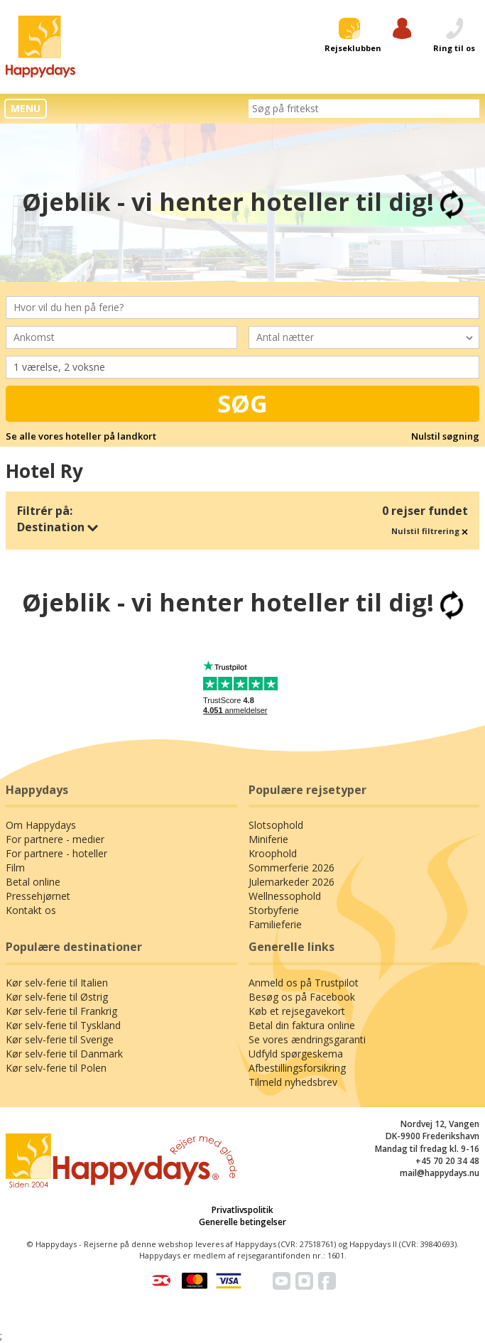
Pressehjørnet (38, 896)
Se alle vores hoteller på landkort (81, 436)
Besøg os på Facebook (302, 997)
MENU (25, 108)
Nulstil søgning (445, 436)
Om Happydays (41, 825)
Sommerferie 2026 (291, 867)
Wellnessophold (285, 896)
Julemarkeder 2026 (291, 881)
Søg (242, 403)
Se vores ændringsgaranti (307, 1039)
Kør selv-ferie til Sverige (60, 1039)
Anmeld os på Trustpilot (304, 982)
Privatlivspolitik (242, 1210)
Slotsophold (276, 825)
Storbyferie (274, 910)
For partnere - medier (55, 839)
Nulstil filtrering (429, 531)
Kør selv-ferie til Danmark (64, 1053)
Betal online (33, 881)
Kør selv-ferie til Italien (57, 982)
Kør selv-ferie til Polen (56, 1068)
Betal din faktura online (302, 1025)
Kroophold (273, 853)
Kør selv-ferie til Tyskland (63, 1025)
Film (15, 867)
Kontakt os (31, 910)
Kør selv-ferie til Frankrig (61, 1011)
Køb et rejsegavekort (297, 1011)
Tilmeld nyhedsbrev (293, 1082)
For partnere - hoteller (56, 853)
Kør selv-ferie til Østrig (57, 997)
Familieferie (275, 924)
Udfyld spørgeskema (296, 1053)
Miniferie (268, 839)
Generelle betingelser (242, 1222)
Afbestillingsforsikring (297, 1068)
